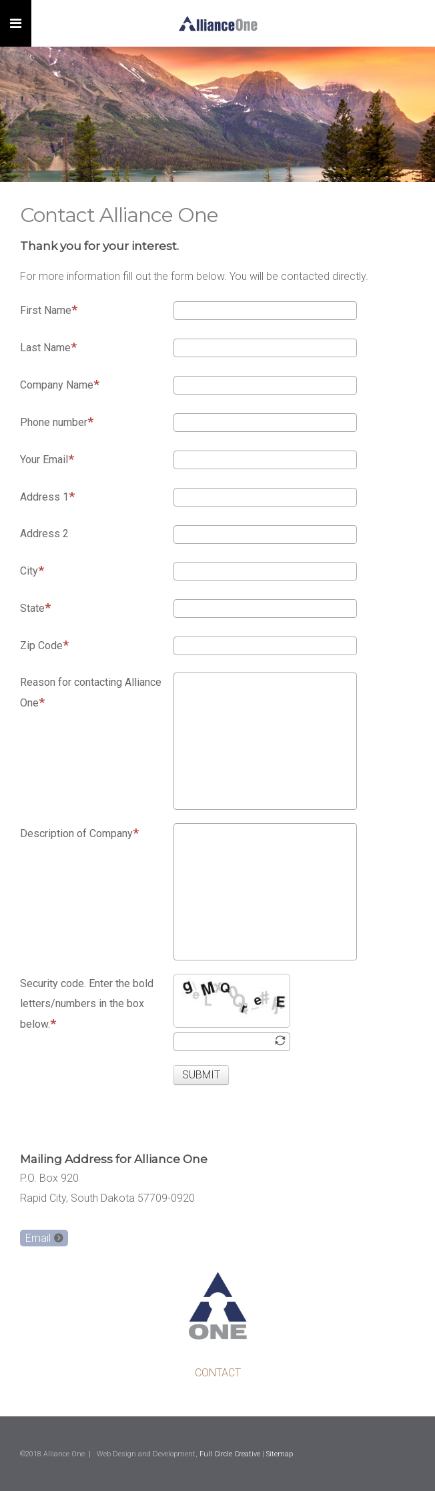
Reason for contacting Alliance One (90, 693)
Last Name (48, 347)
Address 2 (44, 533)
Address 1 (47, 496)
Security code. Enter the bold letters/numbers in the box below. (86, 1004)
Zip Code (44, 645)
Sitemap (279, 1454)
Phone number (56, 421)
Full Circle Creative (229, 1454)
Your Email (47, 459)
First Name (48, 309)
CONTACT (218, 1372)
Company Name (59, 384)
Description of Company (79, 832)
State (35, 607)
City (32, 570)
